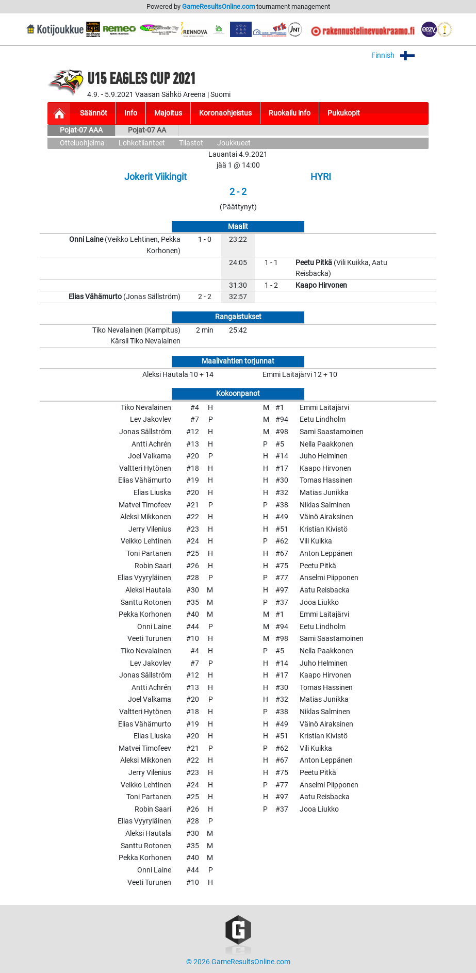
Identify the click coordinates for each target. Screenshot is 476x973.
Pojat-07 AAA (81, 130)
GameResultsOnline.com (218, 6)
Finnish (400, 55)
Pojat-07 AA (147, 130)
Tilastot (191, 143)
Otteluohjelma (82, 143)
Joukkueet (234, 143)
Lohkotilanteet (142, 143)
